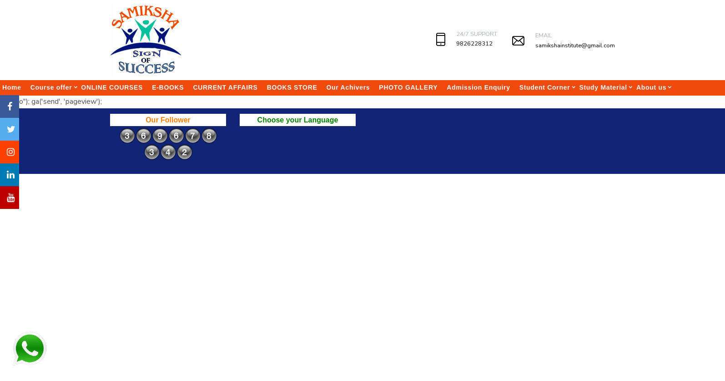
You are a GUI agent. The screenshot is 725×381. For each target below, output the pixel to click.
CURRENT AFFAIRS (225, 87)
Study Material (603, 87)
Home (11, 87)
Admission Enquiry (478, 87)
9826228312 (474, 44)
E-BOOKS (168, 87)
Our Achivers (348, 87)
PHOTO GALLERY (408, 87)
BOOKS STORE (292, 87)
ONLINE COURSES (112, 87)
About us (651, 87)
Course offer (51, 87)
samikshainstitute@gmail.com (575, 45)
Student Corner (544, 87)
